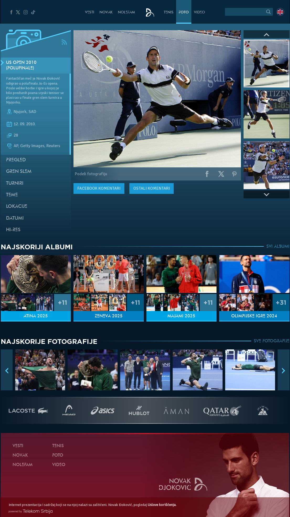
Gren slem (18, 171)
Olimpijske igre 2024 (254, 316)
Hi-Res (13, 230)
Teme (12, 195)
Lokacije (16, 206)
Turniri (14, 183)
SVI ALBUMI (277, 247)
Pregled (16, 160)
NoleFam (126, 12)
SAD (32, 111)
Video (199, 12)
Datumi (15, 218)
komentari (98, 188)
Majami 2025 (181, 316)
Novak (106, 12)
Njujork (20, 111)
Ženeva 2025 (109, 316)
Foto (184, 12)
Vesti (89, 12)
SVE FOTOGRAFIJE (271, 341)
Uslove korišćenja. (162, 505)
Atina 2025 (36, 316)
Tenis (168, 12)
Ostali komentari (151, 188)
